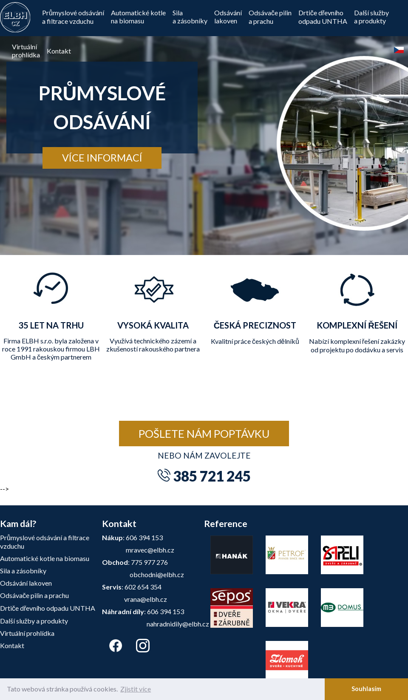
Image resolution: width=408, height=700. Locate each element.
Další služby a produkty (34, 621)
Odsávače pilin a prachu (270, 17)
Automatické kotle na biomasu (138, 17)
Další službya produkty (371, 17)
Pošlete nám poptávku (204, 433)
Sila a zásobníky (23, 571)
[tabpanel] (204, 127)
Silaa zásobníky (190, 17)
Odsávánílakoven (228, 17)
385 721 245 (212, 476)
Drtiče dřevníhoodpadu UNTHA (322, 17)
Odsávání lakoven (26, 583)
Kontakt (59, 51)
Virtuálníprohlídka (26, 51)
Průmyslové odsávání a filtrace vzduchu (73, 17)
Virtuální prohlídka (27, 633)
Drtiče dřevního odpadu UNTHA (47, 608)
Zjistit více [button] (135, 689)
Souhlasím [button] (366, 688)
